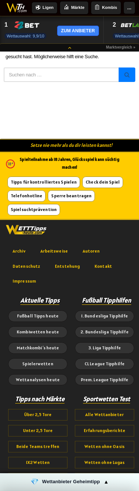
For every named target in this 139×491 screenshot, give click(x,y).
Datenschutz (26, 266)
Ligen (45, 8)
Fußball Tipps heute (38, 316)
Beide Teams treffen (37, 446)
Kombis (106, 7)
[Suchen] (61, 74)
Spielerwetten (37, 363)
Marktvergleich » (120, 47)
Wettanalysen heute (38, 379)
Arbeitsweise (54, 251)
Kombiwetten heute (38, 332)
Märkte (74, 7)
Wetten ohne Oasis (105, 446)
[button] (69, 482)
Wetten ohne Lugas (105, 462)
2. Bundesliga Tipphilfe (104, 332)
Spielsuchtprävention (34, 209)
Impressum (24, 281)
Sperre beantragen (71, 195)
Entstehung (67, 266)
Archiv (19, 251)
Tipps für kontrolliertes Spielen (44, 182)
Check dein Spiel (103, 182)
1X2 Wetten (38, 462)
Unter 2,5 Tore (38, 430)
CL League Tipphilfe (105, 363)
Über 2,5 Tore (38, 414)
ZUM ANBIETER (78, 30)
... (129, 7)
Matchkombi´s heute (38, 347)
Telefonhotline (26, 195)
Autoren (91, 251)
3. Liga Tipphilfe (104, 347)
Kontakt (103, 266)
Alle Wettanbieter (104, 414)
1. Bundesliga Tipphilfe (104, 316)
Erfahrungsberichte (104, 430)
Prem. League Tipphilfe (104, 379)
